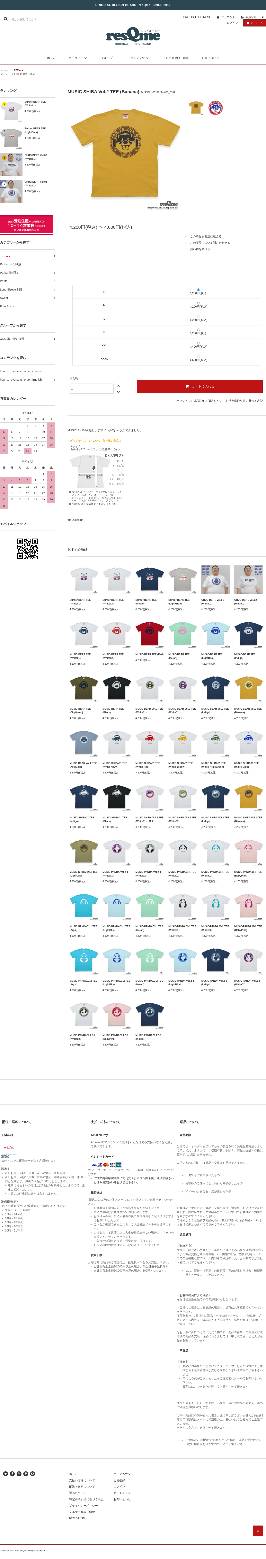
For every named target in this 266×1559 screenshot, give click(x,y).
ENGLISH (189, 17)
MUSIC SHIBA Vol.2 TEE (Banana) (248, 819)
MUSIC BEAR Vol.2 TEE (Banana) (248, 710)
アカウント (228, 17)
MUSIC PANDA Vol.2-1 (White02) (148, 874)
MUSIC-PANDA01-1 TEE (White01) (182, 874)
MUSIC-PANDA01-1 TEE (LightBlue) (116, 928)
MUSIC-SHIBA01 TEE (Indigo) (82, 819)
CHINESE (204, 17)
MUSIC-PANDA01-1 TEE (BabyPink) (248, 874)
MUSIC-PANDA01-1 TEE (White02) (215, 874)
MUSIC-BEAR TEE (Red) (149, 654)
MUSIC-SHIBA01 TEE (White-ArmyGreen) (213, 765)
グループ (109, 58)
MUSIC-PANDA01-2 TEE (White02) (215, 928)
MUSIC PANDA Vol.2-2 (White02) (82, 1037)
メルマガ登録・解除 (176, 58)
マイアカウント (124, 1474)
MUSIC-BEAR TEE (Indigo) (244, 656)
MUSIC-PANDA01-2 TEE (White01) (182, 928)
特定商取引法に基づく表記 (246, 400)
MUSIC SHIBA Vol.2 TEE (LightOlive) (84, 874)
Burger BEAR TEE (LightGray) (35, 130)
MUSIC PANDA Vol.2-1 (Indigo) (214, 982)
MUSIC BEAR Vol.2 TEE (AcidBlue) (83, 765)
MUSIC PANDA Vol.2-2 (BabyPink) (115, 1037)
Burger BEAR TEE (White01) (35, 103)
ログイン (232, 22)
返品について (216, 400)
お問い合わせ (210, 58)
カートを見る (122, 1493)
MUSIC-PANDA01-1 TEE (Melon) (149, 928)
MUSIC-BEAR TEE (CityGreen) (80, 710)
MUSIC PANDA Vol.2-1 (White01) (115, 874)
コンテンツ (140, 58)
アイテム (254, 22)
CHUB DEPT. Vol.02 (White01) (36, 157)
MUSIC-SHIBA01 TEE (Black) (115, 819)
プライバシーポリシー (83, 1505)
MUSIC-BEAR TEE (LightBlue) (211, 656)
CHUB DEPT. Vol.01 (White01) (36, 183)
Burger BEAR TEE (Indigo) (146, 602)
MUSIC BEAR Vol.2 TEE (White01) (149, 710)
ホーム (51, 58)
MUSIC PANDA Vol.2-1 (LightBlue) (181, 982)
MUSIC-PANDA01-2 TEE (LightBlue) (116, 982)
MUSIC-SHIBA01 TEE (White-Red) (147, 765)
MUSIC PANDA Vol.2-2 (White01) (247, 982)
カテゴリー (78, 58)
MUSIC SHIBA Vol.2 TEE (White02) (182, 819)
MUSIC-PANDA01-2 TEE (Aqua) (83, 982)
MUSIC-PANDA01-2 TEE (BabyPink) (248, 928)
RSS (72, 1518)
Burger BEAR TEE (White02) (113, 602)
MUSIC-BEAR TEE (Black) (113, 710)
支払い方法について (82, 1480)
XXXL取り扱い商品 (24, 74)
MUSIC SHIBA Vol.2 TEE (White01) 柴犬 (149, 819)
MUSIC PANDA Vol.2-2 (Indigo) (148, 1037)
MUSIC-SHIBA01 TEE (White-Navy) (115, 765)
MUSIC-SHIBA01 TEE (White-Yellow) (180, 765)
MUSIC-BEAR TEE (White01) (80, 656)
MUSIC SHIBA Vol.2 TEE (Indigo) (215, 819)
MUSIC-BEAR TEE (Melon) (178, 656)
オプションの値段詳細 (190, 400)
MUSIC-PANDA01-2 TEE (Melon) (149, 982)
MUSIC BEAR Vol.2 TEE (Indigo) (215, 710)
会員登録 (251, 17)
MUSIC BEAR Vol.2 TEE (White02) (182, 710)
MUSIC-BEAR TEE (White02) (113, 656)
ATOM (81, 1518)
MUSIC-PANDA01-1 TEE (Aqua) (83, 928)
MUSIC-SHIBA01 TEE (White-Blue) (246, 765)
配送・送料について (82, 1486)
